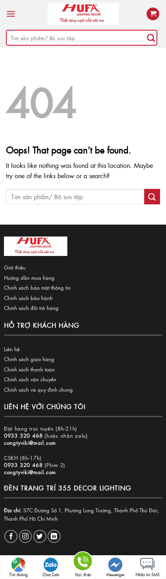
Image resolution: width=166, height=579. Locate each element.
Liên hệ (12, 349)
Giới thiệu (15, 267)
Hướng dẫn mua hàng (29, 277)
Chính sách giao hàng (29, 359)
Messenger (115, 567)
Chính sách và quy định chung (38, 389)
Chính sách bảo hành (28, 298)
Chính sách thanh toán (29, 369)
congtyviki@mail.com (30, 442)
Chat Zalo (50, 567)
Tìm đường (18, 567)
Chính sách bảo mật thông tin (37, 287)
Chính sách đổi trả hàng (31, 308)
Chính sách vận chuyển (30, 379)
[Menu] (10, 13)
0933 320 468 (23, 435)
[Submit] (150, 37)
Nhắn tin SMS (147, 567)
